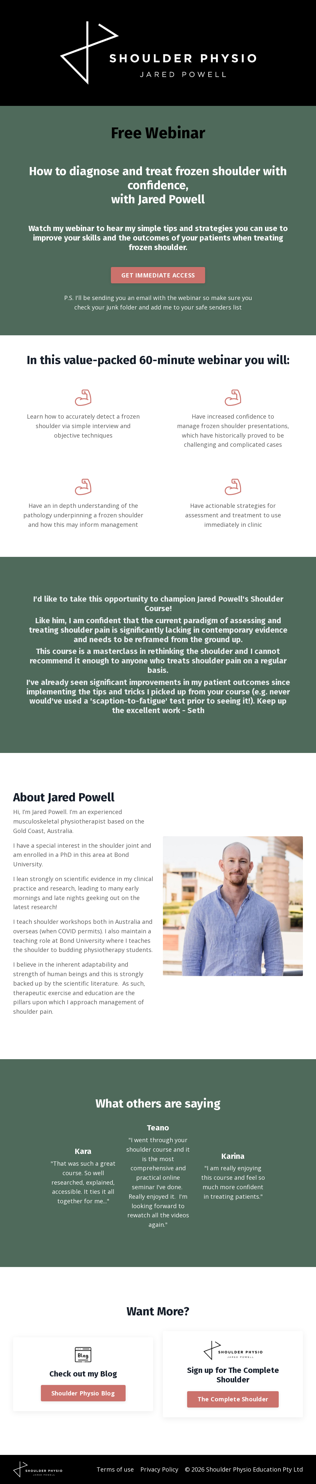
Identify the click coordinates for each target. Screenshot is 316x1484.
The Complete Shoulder (233, 1399)
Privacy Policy (159, 1469)
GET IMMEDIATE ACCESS (158, 275)
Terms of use (115, 1469)
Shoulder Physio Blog (83, 1393)
